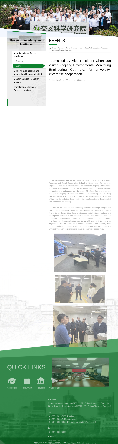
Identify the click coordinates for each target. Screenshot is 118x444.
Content (69, 50)
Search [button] (111, 4)
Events (18, 66)
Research (61, 48)
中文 (99, 4)
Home (54, 48)
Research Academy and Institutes (77, 48)
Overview (19, 61)
